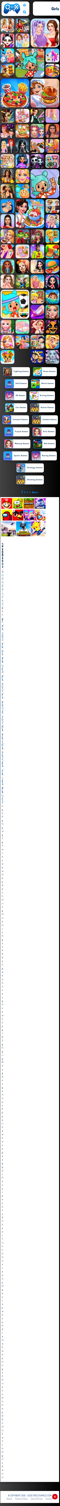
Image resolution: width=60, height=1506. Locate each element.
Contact (49, 1498)
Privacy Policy (21, 1498)
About (9, 1498)
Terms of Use (36, 1498)
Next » (35, 492)
